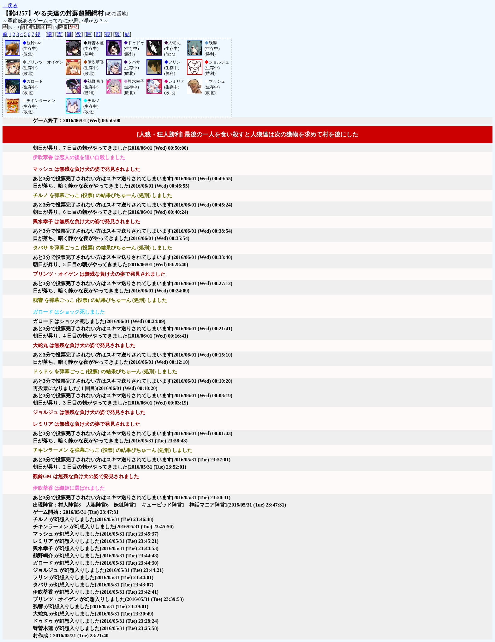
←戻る (10, 5)
